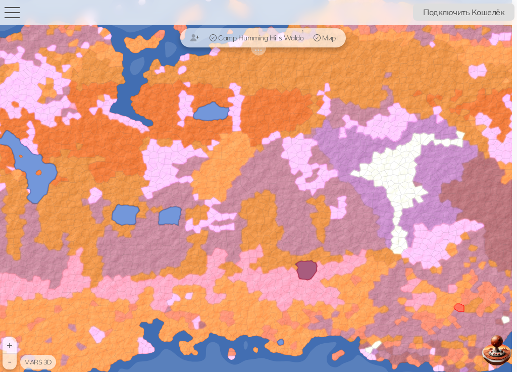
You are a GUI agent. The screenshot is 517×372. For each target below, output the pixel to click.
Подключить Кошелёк (463, 12)
